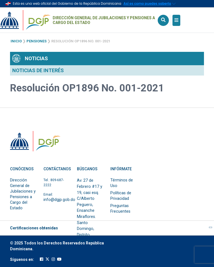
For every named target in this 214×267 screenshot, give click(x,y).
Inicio (16, 41)
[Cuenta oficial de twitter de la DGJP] (47, 259)
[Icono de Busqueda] (163, 20)
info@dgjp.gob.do (59, 199)
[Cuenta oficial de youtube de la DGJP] (59, 259)
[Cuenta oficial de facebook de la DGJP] (41, 259)
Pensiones (36, 41)
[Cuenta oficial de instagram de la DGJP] (53, 259)
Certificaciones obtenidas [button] (107, 228)
